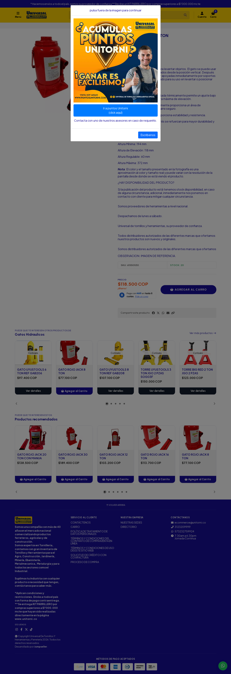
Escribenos (148, 135)
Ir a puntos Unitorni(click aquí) (115, 110)
